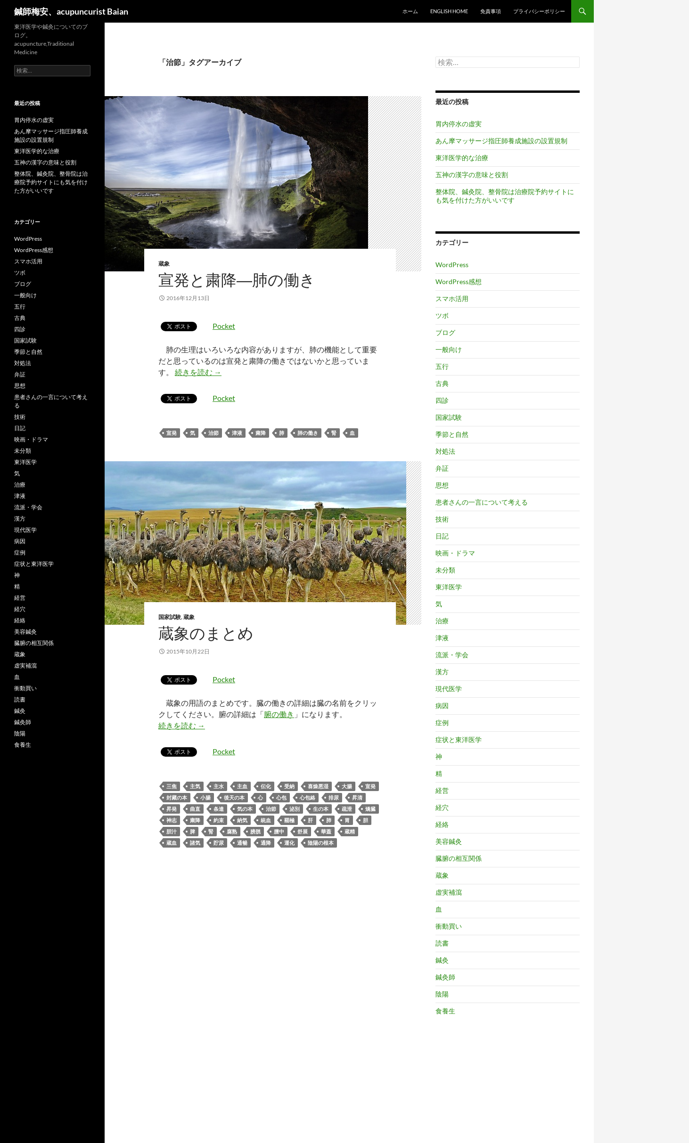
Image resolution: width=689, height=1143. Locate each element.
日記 (442, 536)
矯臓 (370, 809)
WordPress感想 (458, 282)
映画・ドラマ (455, 553)
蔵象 (164, 263)
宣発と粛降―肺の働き (236, 279)
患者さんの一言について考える (481, 502)
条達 (218, 809)
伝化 (266, 786)
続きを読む (198, 371)
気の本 (245, 809)
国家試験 (169, 616)
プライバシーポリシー (539, 11)
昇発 (171, 809)
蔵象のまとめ (206, 633)
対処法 (445, 451)
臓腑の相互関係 (458, 858)
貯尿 (218, 843)
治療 (442, 621)
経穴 (442, 807)
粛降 (260, 433)
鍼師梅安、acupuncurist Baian (71, 11)
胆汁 (171, 831)
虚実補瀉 (448, 892)
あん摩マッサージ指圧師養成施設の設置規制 (501, 141)
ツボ (442, 315)
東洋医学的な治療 (461, 158)
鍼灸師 (445, 977)
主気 (195, 786)
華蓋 (326, 831)
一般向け (448, 349)
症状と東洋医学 (458, 739)
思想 (442, 485)
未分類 (445, 570)
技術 (442, 519)
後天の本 (234, 797)
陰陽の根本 (321, 843)
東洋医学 (448, 587)
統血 (266, 820)
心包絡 (307, 797)
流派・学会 (451, 655)
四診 (442, 400)
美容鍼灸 (448, 841)
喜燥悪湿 (318, 786)
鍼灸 (442, 960)
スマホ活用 (451, 298)
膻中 (279, 831)
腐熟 (232, 831)
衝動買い (448, 926)
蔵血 (171, 843)
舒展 (302, 831)
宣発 (171, 433)
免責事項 (490, 11)
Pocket (224, 325)
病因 (442, 706)
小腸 (205, 797)
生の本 (320, 809)
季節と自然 (451, 434)
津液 (237, 433)
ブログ (445, 332)
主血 (242, 786)
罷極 (289, 820)
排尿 (333, 797)
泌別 (294, 809)
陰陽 (442, 994)
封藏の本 (176, 797)
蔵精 (349, 831)
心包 (281, 797)
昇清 (357, 797)
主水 (218, 786)
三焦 (171, 786)
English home (449, 11)
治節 (213, 433)
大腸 (347, 786)
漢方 (442, 672)
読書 (442, 943)
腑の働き (279, 714)
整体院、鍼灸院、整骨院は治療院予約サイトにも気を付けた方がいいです (504, 196)
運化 (289, 843)
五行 (442, 366)
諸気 (195, 843)
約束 (218, 820)
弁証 (442, 468)
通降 (266, 843)
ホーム (410, 11)
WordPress (451, 265)
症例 (442, 722)
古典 (442, 383)
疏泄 (347, 809)
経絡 (442, 824)
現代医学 (448, 689)
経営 (442, 790)
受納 (289, 786)
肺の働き (307, 433)
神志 (171, 820)
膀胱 (255, 831)
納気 (242, 820)
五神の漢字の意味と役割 (471, 175)
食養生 (445, 1011)
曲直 (195, 809)
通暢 (242, 843)
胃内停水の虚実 (458, 124)
